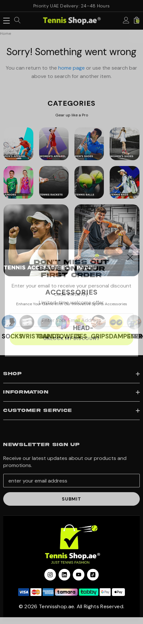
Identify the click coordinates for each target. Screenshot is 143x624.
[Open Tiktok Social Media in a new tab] (93, 574)
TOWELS (68, 336)
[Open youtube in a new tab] (78, 574)
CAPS (46, 336)
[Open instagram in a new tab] (50, 574)
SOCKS (12, 336)
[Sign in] (126, 20)
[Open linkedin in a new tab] (64, 574)
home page (71, 67)
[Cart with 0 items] (136, 20)
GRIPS (100, 336)
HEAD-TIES (83, 332)
